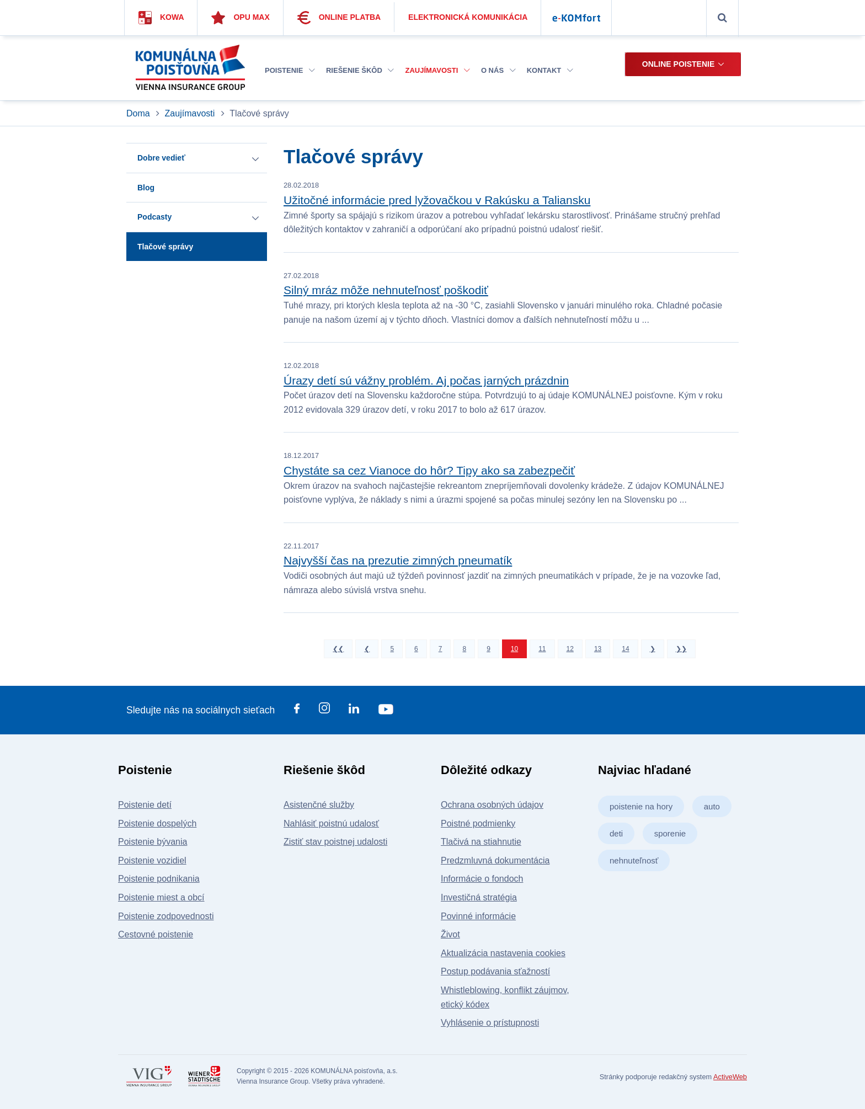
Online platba (339, 17)
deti (616, 833)
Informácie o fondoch (482, 878)
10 (514, 649)
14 (625, 649)
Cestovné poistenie (155, 934)
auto (712, 806)
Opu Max (240, 17)
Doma (139, 113)
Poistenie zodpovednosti (165, 916)
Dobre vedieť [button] (161, 157)
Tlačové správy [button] (165, 246)
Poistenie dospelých (157, 823)
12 (570, 649)
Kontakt (550, 70)
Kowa (161, 17)
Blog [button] (145, 187)
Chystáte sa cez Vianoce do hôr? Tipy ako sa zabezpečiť (429, 470)
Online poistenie (678, 64)
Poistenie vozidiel (152, 860)
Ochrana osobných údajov (492, 804)
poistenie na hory (641, 806)
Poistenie (290, 70)
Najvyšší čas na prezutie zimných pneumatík (398, 560)
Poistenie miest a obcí (161, 897)
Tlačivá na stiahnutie (481, 841)
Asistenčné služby (319, 804)
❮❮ (338, 649)
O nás (498, 70)
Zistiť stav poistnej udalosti (335, 841)
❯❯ (681, 649)
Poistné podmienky (478, 823)
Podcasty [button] (154, 216)
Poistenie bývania (152, 841)
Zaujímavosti (437, 70)
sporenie (670, 833)
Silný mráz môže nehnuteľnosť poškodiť (386, 290)
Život (450, 934)
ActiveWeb (730, 1077)
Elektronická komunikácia (467, 17)
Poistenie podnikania (159, 878)
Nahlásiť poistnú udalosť (331, 823)
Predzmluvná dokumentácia (495, 860)
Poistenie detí (145, 804)
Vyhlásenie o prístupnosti (490, 1022)
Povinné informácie (478, 916)
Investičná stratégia (479, 897)
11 (542, 649)
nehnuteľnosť (634, 860)
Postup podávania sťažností (495, 971)
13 (597, 649)
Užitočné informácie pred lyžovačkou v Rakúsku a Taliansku (437, 200)
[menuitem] (290, 71)
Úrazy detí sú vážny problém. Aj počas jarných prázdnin (426, 380)
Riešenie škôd (360, 70)
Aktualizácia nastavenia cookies (503, 953)
